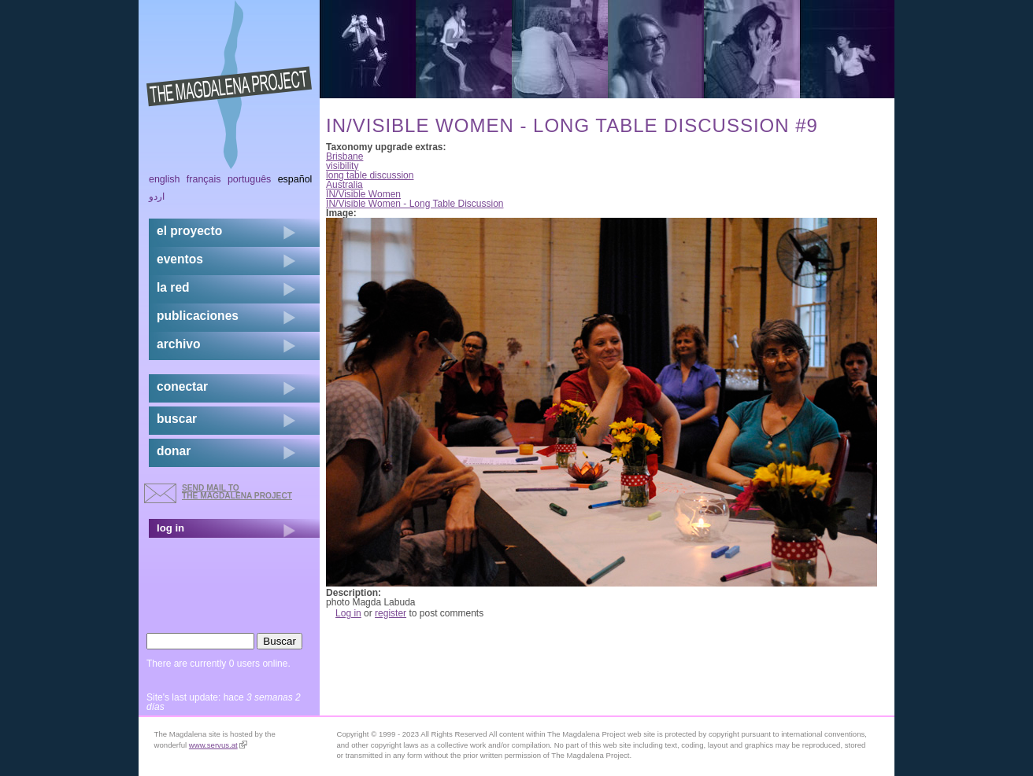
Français (204, 179)
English (164, 179)
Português (249, 179)
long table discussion (369, 175)
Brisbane (344, 156)
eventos (180, 259)
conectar (182, 386)
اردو (157, 196)
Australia (344, 184)
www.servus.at (218, 745)
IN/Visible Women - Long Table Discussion (414, 203)
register (390, 613)
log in (170, 528)
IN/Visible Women (363, 194)
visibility (342, 165)
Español (295, 179)
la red (173, 287)
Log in (348, 613)
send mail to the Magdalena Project (237, 492)
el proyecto (189, 230)
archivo (178, 344)
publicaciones (198, 315)
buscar (177, 418)
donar (174, 451)
